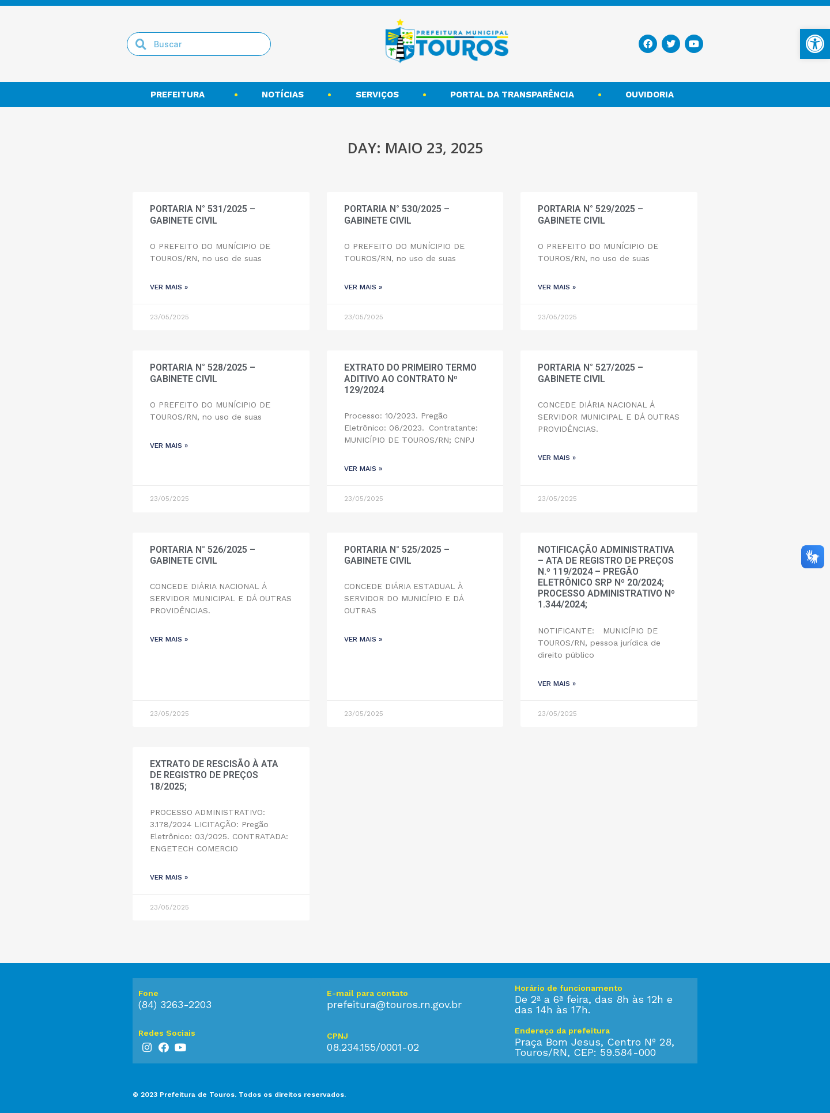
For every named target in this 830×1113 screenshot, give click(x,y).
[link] (815, 44)
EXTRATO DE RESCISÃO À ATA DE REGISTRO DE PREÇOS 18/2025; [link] (214, 775)
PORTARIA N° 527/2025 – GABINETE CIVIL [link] (590, 373)
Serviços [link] (377, 94)
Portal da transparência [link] (512, 94)
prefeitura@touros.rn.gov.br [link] (394, 1004)
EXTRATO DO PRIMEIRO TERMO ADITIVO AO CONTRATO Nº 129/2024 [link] (410, 378)
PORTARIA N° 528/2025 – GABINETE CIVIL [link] (202, 373)
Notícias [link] (283, 94)
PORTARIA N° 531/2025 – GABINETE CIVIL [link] (202, 214)
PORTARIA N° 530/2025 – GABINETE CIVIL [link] (397, 214)
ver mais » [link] (169, 287)
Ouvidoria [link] (652, 94)
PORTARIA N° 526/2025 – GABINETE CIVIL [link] (202, 555)
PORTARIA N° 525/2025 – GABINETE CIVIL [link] (397, 555)
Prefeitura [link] (180, 94)
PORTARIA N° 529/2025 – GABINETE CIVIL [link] (590, 214)
